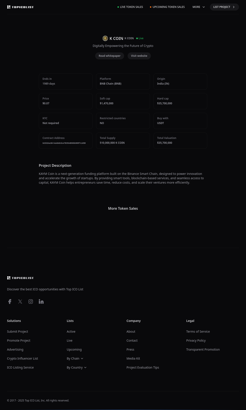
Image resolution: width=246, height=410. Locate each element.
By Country (77, 367)
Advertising (15, 349)
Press (130, 349)
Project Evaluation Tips (143, 367)
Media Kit (133, 358)
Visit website (139, 56)
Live (70, 340)
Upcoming (74, 349)
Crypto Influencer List (22, 358)
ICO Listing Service (20, 367)
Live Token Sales (130, 7)
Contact (132, 340)
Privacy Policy (196, 340)
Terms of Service (198, 331)
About (131, 331)
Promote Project (18, 340)
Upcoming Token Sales (167, 7)
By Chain (75, 358)
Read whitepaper (110, 56)
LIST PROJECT (224, 7)
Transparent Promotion (203, 349)
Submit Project (17, 331)
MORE (199, 7)
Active (71, 331)
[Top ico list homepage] (20, 7)
